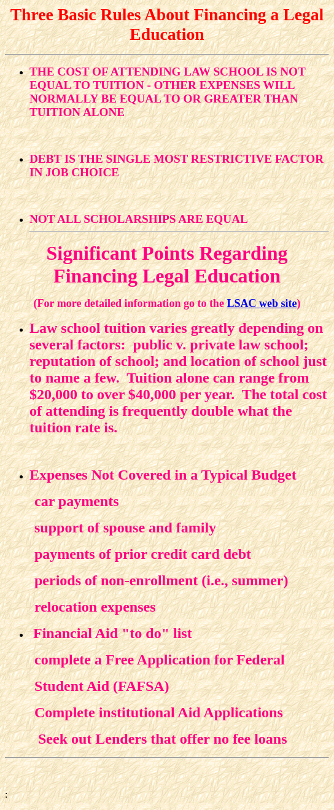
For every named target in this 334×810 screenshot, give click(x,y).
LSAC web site (262, 303)
